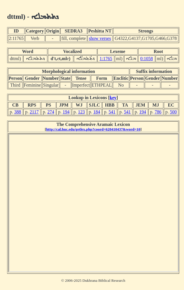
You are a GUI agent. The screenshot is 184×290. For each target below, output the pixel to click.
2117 (34, 111)
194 (66, 111)
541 (112, 111)
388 (17, 111)
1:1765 (105, 58)
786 (158, 111)
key (113, 97)
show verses (100, 38)
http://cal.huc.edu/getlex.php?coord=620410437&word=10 (93, 129)
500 (173, 111)
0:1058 (146, 58)
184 (96, 111)
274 (50, 111)
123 (81, 111)
